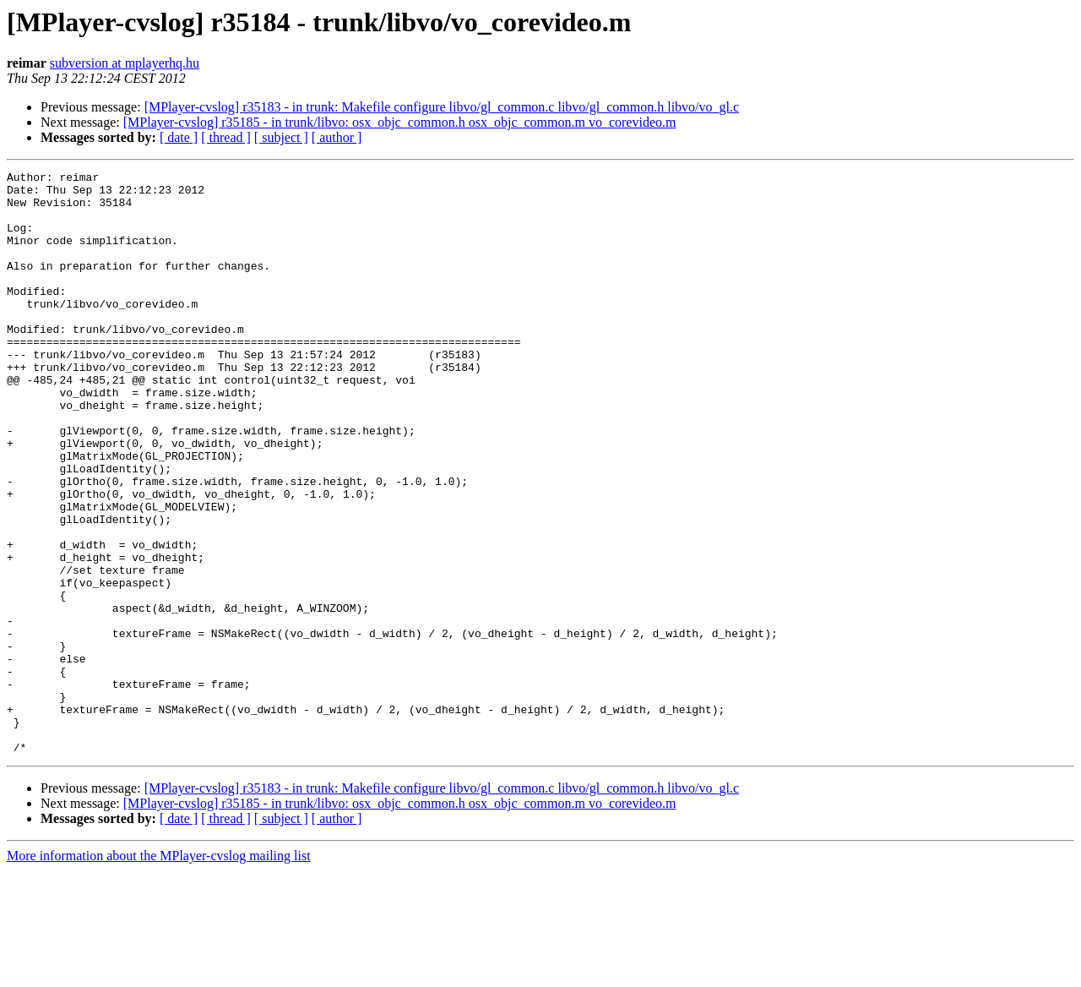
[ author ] (337, 137)
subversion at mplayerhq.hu (124, 63)
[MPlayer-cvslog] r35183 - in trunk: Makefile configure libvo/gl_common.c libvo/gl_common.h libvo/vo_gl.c (441, 107)
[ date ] (179, 137)
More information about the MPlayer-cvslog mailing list (159, 972)
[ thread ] (226, 137)
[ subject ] (281, 137)
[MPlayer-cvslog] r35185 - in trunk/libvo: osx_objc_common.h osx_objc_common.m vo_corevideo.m (399, 122)
